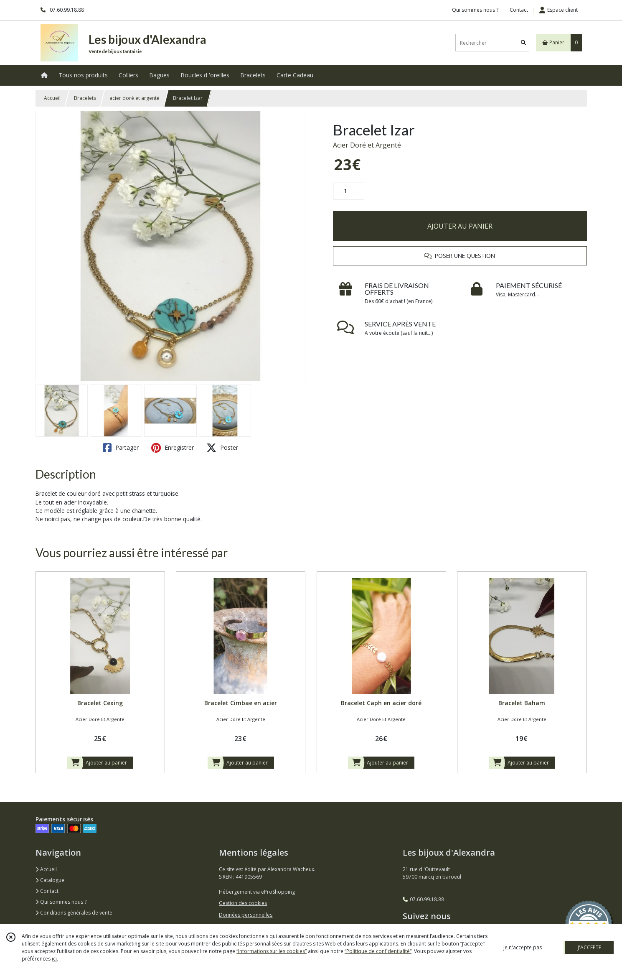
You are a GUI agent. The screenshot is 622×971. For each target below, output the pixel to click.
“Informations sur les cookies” (271, 951)
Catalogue (50, 880)
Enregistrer (172, 448)
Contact (519, 9)
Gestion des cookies (243, 903)
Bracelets (85, 98)
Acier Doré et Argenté (367, 145)
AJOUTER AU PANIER (460, 226)
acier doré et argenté (134, 98)
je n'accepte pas (522, 947)
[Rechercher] (523, 43)
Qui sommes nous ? (61, 901)
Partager (121, 448)
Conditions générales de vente (74, 912)
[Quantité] (348, 191)
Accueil (52, 98)
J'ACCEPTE (589, 947)
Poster (222, 448)
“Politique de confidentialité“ (378, 951)
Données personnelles (245, 914)
